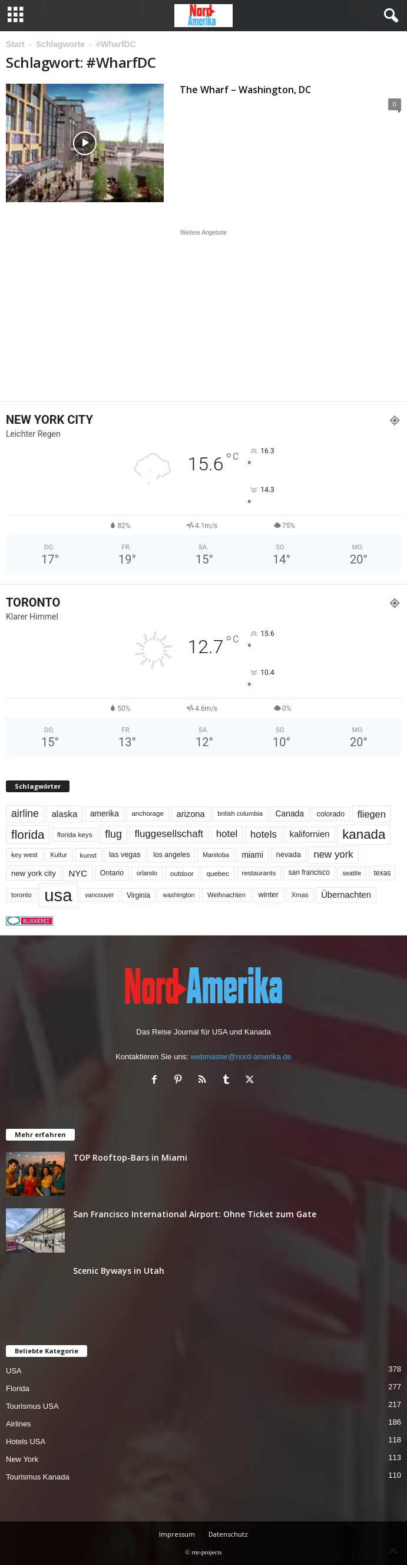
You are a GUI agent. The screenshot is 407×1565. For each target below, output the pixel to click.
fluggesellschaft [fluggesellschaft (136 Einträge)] (168, 833)
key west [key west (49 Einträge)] (24, 854)
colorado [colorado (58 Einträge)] (331, 814)
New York (22, 1459)
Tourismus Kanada (38, 1476)
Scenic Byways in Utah (118, 1270)
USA (14, 1370)
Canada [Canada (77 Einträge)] (289, 813)
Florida (17, 1388)
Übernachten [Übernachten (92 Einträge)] (346, 895)
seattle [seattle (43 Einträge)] (351, 873)
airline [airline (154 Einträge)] (25, 813)
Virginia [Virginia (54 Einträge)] (138, 895)
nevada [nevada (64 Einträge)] (288, 854)
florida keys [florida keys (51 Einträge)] (74, 834)
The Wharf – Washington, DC (245, 89)
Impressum (177, 1534)
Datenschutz (228, 1534)
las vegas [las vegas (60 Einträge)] (124, 855)
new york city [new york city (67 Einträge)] (33, 873)
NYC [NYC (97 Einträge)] (77, 873)
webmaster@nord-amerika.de (240, 1056)
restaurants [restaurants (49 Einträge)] (259, 873)
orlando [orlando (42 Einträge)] (147, 873)
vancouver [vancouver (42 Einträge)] (99, 894)
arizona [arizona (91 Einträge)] (190, 814)
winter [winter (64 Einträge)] (268, 894)
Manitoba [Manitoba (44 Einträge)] (216, 854)
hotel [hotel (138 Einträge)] (227, 833)
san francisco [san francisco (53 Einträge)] (309, 872)
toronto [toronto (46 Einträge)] (21, 894)
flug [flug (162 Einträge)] (113, 834)
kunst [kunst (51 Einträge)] (88, 855)
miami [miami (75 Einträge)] (252, 855)
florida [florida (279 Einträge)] (27, 834)
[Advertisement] (203, 315)
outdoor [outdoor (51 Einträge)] (182, 873)
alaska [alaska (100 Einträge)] (64, 814)
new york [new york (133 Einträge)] (333, 854)
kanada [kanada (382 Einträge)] (363, 834)
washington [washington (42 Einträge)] (178, 894)
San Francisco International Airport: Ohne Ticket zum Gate (194, 1214)
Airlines (18, 1423)
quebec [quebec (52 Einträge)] (217, 873)
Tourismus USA (32, 1406)
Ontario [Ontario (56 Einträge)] (112, 873)
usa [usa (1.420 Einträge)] (58, 895)
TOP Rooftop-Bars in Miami (130, 1157)
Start (15, 44)
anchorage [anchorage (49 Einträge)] (147, 813)
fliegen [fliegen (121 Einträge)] (372, 814)
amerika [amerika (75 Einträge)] (104, 813)
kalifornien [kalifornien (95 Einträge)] (309, 834)
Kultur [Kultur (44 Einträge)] (58, 854)
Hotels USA (25, 1441)
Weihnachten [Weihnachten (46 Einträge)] (226, 894)
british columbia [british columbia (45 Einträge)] (240, 813)
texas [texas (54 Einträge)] (382, 873)
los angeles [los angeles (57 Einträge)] (171, 855)
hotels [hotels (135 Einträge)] (263, 834)
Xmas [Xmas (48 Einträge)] (299, 894)
